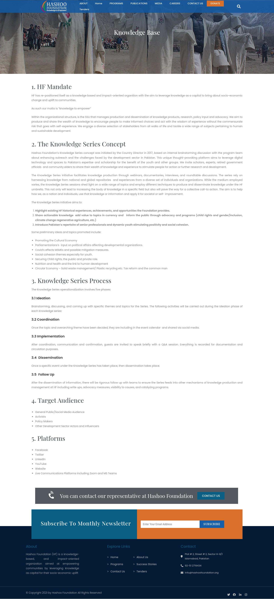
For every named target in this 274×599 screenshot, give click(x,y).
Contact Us (118, 571)
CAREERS (175, 3)
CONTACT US (195, 3)
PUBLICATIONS (139, 3)
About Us (142, 557)
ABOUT (83, 3)
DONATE (215, 3)
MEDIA (158, 3)
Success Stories (147, 564)
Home (98, 3)
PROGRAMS (116, 3)
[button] (239, 6)
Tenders (84, 9)
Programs (117, 564)
